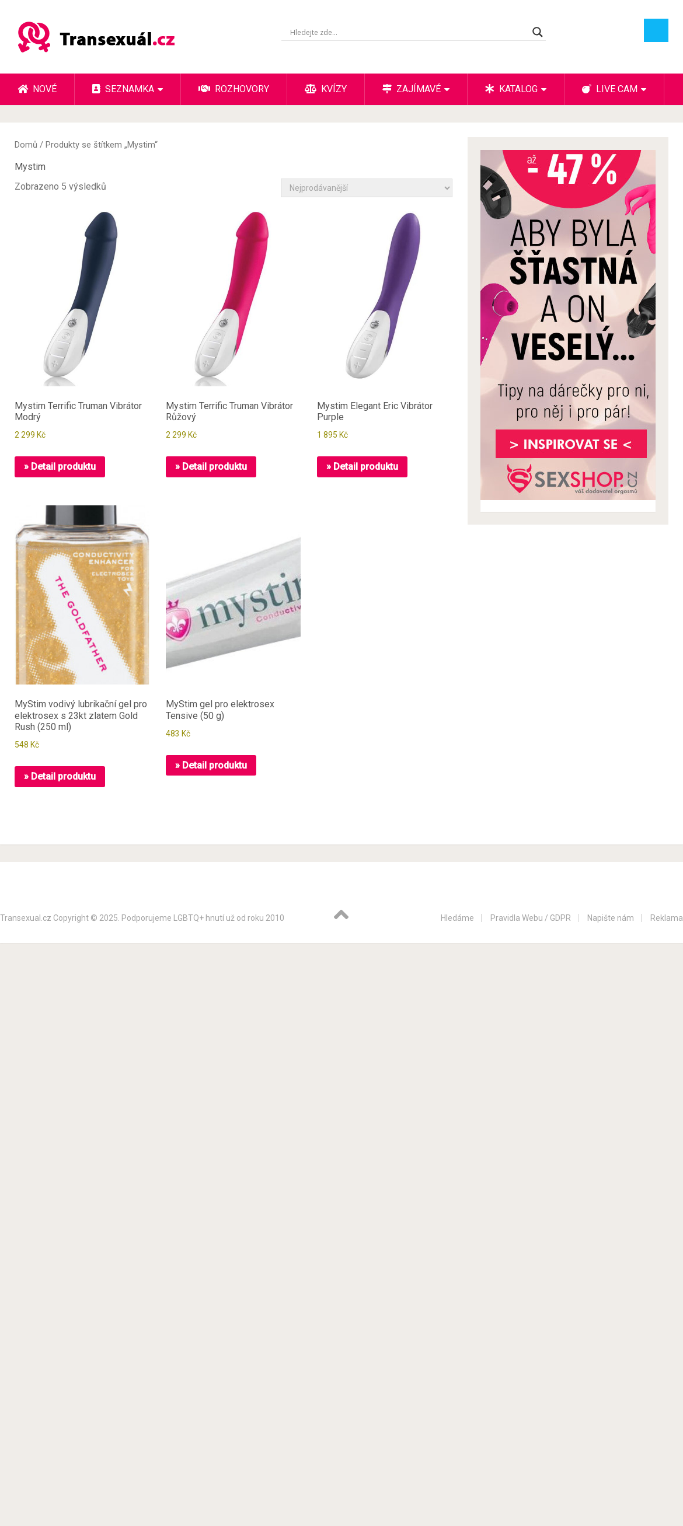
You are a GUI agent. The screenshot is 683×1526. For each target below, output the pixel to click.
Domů (26, 144)
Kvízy (326, 89)
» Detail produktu (60, 466)
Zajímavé (411, 89)
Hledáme (457, 918)
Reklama (666, 918)
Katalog (511, 89)
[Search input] (408, 32)
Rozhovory (233, 89)
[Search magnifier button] (537, 32)
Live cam (609, 89)
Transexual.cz (25, 918)
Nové (37, 89)
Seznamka (123, 89)
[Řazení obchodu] (366, 188)
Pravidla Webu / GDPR (530, 918)
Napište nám (610, 918)
